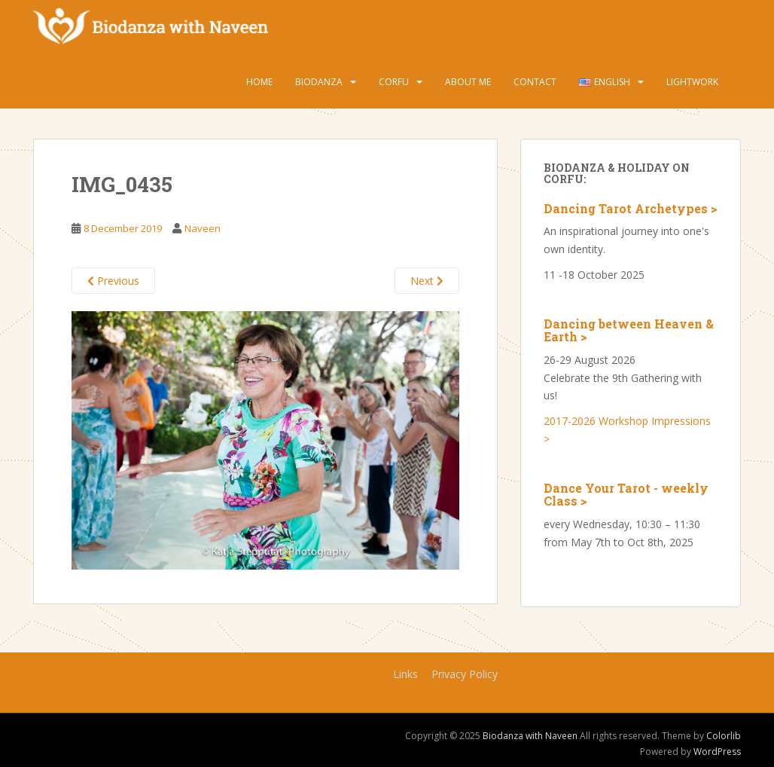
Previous (113, 280)
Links (405, 674)
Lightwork (692, 81)
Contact (534, 81)
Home (259, 81)
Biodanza (319, 81)
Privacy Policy (464, 674)
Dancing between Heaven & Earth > (629, 330)
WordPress (717, 751)
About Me (468, 81)
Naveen (202, 228)
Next (426, 280)
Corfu (394, 81)
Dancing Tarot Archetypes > (631, 208)
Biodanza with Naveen (530, 735)
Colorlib (723, 735)
